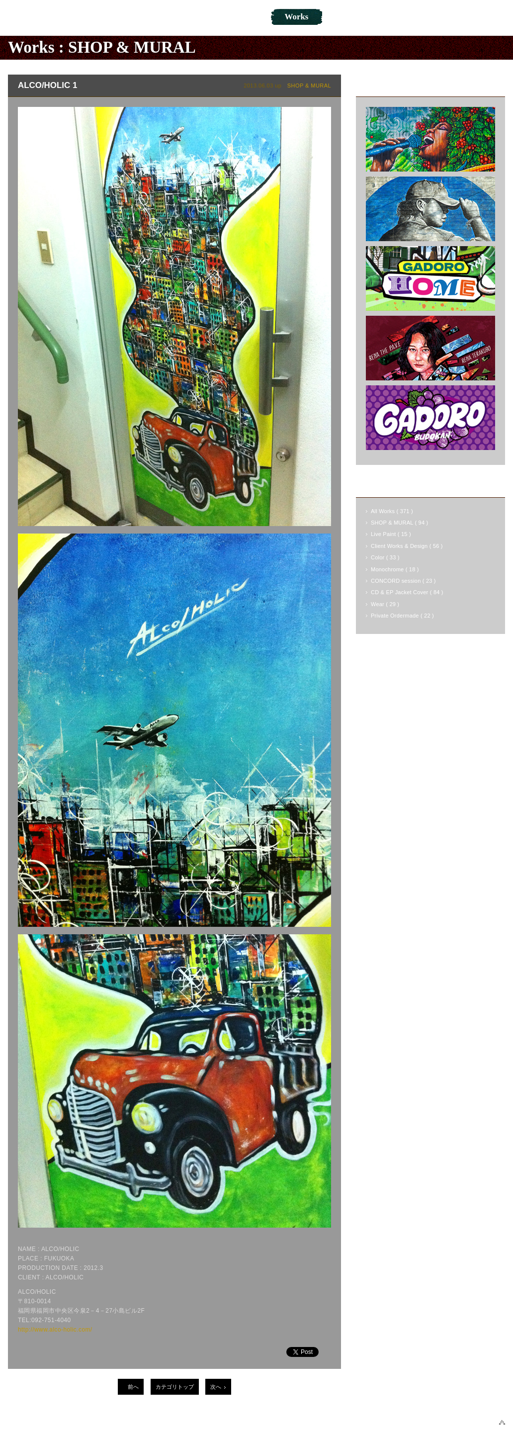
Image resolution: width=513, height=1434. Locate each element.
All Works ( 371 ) (392, 511)
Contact (423, 16)
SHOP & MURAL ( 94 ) (399, 523)
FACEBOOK (369, 1422)
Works (297, 16)
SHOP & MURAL (132, 47)
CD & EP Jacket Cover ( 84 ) (407, 592)
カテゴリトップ (175, 1387)
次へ (215, 1387)
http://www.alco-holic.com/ (55, 1329)
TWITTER (416, 1422)
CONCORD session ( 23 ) (403, 581)
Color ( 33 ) (385, 557)
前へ (133, 1387)
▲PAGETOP (502, 1422)
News (203, 16)
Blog (249, 16)
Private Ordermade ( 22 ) (402, 616)
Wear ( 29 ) (385, 604)
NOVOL (36, 17)
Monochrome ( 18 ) (395, 569)
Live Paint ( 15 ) (391, 534)
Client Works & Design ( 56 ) (407, 546)
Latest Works (390, 85)
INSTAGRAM (464, 1422)
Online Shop (358, 16)
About (154, 16)
